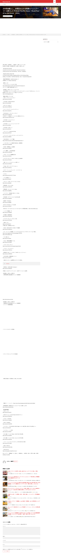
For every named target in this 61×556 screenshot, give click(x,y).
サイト (4, 545)
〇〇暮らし (10, 16)
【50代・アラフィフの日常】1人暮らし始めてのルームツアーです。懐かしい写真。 (23, 471)
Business (7, 264)
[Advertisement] (30, 27)
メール (4, 541)
